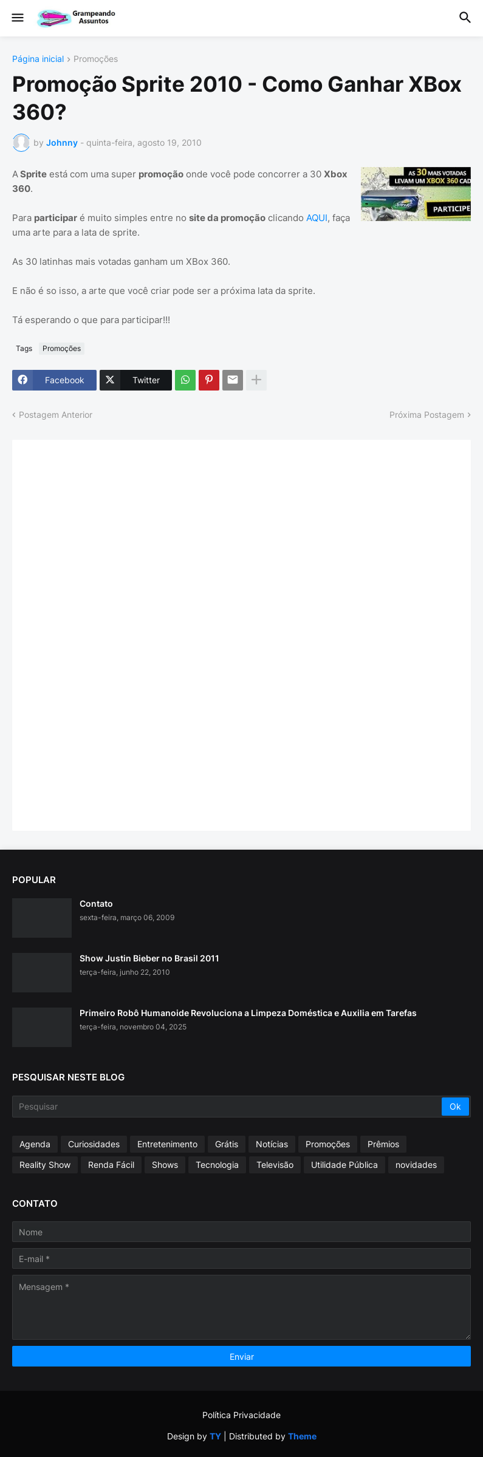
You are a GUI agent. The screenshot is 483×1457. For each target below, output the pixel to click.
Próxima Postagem (426, 414)
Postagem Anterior (55, 414)
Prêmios (383, 1144)
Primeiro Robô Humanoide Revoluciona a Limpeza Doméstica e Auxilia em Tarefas (248, 1013)
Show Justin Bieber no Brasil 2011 (149, 958)
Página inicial (38, 59)
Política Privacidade (241, 1415)
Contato (96, 903)
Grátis (226, 1144)
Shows (165, 1164)
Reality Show (44, 1164)
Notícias (272, 1144)
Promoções (96, 59)
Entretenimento (167, 1144)
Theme (302, 1436)
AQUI (316, 217)
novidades (416, 1164)
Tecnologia (217, 1164)
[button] (16, 18)
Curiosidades (94, 1144)
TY (215, 1436)
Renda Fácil (111, 1164)
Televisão (274, 1164)
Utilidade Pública (344, 1164)
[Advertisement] (115, 634)
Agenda (34, 1144)
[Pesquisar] (228, 1106)
